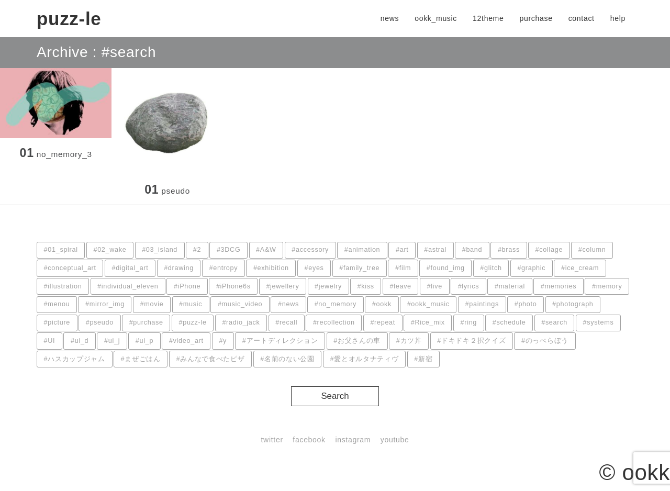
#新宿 (423, 359)
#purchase (146, 322)
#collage (549, 249)
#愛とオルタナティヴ (364, 359)
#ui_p (144, 340)
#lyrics (468, 286)
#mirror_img (105, 304)
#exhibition (271, 268)
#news (288, 304)
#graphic (531, 268)
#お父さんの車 (357, 340)
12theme (488, 18)
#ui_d (79, 340)
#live (434, 286)
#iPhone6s (233, 286)
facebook (309, 440)
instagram (353, 440)
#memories (559, 286)
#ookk (382, 304)
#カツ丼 (409, 340)
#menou (57, 304)
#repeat (382, 322)
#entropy (223, 268)
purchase (535, 18)
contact (581, 18)
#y (223, 340)
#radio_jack (241, 322)
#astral (435, 249)
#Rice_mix (428, 322)
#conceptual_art (70, 268)
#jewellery (282, 286)
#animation (362, 249)
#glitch (490, 268)
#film (403, 268)
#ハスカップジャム (74, 359)
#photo (526, 304)
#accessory (310, 249)
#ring (469, 322)
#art (402, 249)
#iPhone (187, 286)
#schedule (509, 322)
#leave (400, 286)
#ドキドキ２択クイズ (471, 340)
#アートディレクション (280, 340)
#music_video (240, 304)
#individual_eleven (127, 286)
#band (472, 249)
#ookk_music (428, 304)
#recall (286, 322)
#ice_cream (580, 268)
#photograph (572, 304)
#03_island (159, 249)
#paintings (482, 304)
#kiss (366, 286)
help (618, 18)
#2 (197, 249)
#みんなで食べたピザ (210, 359)
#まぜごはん (141, 359)
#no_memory (336, 304)
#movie (152, 304)
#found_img (446, 268)
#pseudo (100, 322)
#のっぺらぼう (544, 340)
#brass (509, 249)
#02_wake (109, 249)
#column (592, 249)
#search (554, 322)
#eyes (314, 268)
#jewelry (328, 286)
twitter (272, 440)
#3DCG (229, 249)
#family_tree (359, 268)
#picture (57, 322)
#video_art (186, 340)
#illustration (63, 286)
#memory (607, 286)
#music (190, 304)
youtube (395, 440)
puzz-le (69, 18)
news (390, 18)
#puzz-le (192, 322)
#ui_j (112, 340)
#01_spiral (61, 249)
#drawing (179, 268)
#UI (49, 340)
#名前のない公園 (287, 359)
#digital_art (129, 268)
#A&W (266, 249)
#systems (598, 322)
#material (510, 286)
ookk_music (436, 18)
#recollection (334, 322)
